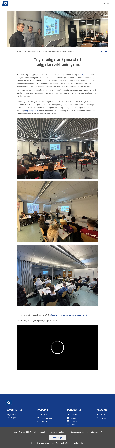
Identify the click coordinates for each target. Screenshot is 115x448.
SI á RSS (103, 418)
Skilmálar (19, 439)
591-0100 (43, 415)
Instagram (73, 418)
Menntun (71, 51)
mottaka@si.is (46, 418)
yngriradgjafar (30, 111)
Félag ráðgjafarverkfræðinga (49, 51)
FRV (81, 74)
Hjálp (30, 439)
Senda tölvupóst (106, 51)
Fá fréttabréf (104, 415)
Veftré (9, 439)
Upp (103, 439)
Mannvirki (63, 51)
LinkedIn (74, 421)
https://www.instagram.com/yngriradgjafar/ (67, 315)
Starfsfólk (43, 421)
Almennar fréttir (32, 51)
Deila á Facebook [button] (101, 51)
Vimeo (72, 425)
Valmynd (111, 4)
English (39, 439)
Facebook (73, 415)
